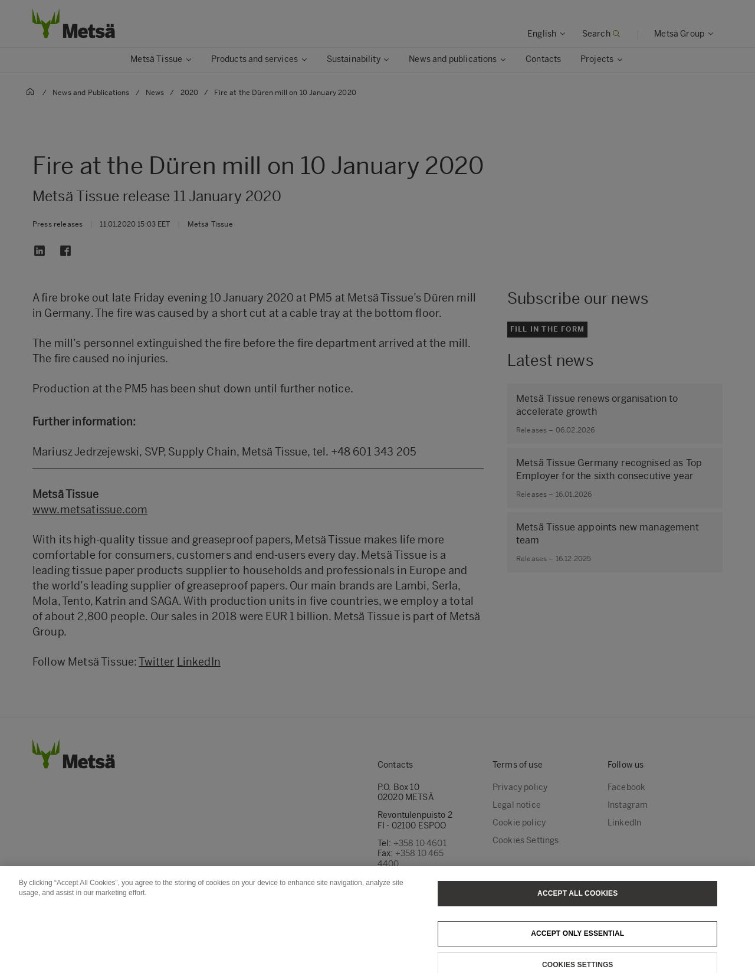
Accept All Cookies (577, 906)
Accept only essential (577, 946)
